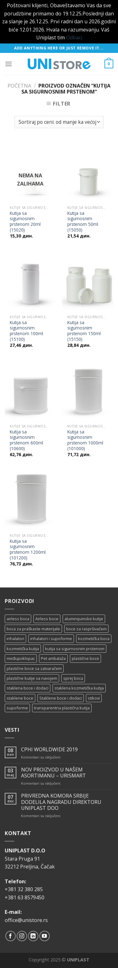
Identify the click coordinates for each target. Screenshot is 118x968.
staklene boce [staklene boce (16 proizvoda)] (20, 698)
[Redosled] (58, 122)
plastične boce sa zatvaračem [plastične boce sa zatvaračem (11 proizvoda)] (34, 668)
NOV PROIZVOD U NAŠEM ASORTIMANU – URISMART (53, 773)
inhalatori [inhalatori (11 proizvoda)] (15, 638)
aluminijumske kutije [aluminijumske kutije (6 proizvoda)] (84, 618)
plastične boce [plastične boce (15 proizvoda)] (85, 658)
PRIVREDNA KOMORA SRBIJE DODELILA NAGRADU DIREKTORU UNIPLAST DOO (61, 802)
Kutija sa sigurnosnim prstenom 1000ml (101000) (85, 440)
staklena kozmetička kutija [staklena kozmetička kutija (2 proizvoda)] (79, 688)
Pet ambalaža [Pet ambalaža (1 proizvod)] (53, 658)
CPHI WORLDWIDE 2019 (49, 750)
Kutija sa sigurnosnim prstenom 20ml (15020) (25, 221)
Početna (19, 85)
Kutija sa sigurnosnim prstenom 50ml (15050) (82, 221)
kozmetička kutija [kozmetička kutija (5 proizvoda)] (23, 648)
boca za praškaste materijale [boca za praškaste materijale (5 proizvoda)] (33, 629)
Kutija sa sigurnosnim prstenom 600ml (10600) (26, 440)
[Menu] (8, 64)
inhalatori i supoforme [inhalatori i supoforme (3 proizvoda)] (51, 638)
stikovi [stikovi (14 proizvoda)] (94, 698)
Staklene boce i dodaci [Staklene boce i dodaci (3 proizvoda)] (60, 698)
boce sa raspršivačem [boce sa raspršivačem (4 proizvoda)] (86, 629)
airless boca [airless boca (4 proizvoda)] (18, 618)
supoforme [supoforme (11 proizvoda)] (17, 708)
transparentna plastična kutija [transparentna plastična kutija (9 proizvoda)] (62, 708)
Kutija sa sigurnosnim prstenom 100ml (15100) (26, 331)
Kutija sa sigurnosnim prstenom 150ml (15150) (84, 331)
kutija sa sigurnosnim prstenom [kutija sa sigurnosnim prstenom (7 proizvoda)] (74, 648)
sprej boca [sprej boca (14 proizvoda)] (73, 678)
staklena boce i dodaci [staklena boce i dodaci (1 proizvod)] (27, 688)
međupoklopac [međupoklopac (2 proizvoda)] (21, 658)
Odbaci (74, 37)
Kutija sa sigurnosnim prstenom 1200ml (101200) (28, 549)
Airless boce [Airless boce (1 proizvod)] (47, 618)
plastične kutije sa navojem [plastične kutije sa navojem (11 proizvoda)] (32, 678)
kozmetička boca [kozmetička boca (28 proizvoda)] (94, 638)
